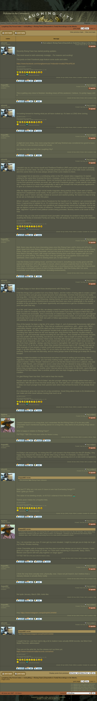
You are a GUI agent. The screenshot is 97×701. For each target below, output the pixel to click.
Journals (14, 23)
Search (21, 23)
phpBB (39, 698)
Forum (8, 23)
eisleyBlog (28, 26)
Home (3, 23)
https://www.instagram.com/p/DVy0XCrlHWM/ (39, 613)
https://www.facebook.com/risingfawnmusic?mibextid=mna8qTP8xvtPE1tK (46, 64)
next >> (92, 28)
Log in (94, 23)
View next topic (90, 32)
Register (87, 23)
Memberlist (29, 23)
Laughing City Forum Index (12, 26)
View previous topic (76, 32)
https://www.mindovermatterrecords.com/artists (35, 651)
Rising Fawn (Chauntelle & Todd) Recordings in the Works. (55, 26)
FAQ (44, 23)
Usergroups (38, 23)
